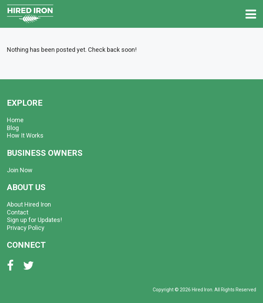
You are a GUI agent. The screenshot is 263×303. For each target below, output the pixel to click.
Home (15, 120)
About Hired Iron (29, 204)
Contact (17, 212)
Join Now (20, 170)
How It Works (25, 135)
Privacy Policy (26, 227)
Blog (13, 127)
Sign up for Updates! (34, 219)
